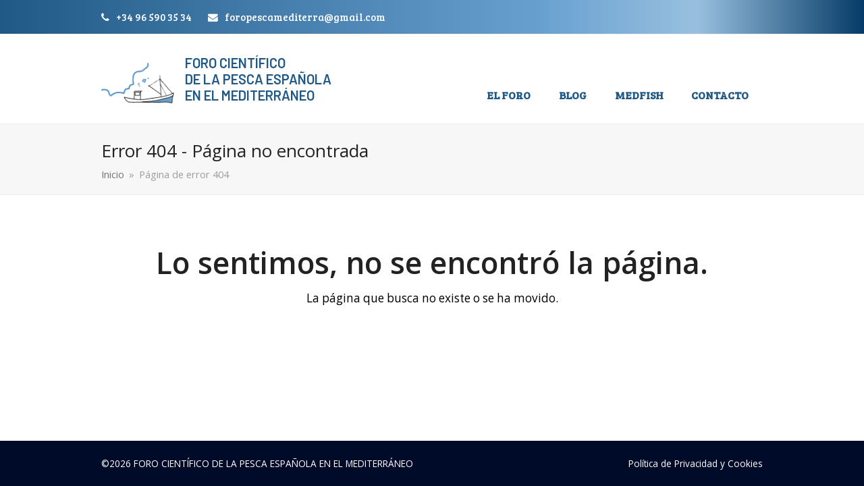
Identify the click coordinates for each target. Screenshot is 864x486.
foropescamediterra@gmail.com (305, 17)
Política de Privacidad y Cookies (695, 463)
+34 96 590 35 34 (154, 17)
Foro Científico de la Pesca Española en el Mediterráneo (258, 79)
